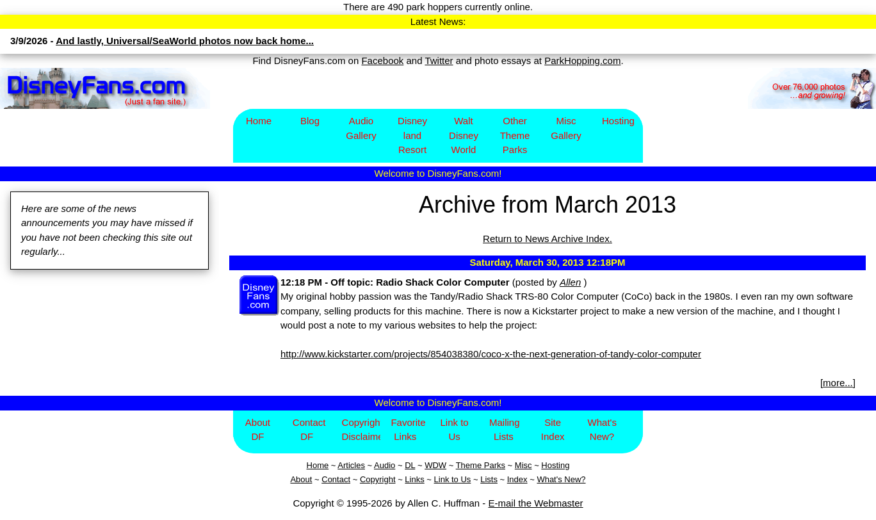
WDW (435, 465)
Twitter (439, 60)
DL (410, 465)
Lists (489, 479)
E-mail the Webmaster (536, 503)
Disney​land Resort (412, 135)
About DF (257, 430)
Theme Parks (480, 465)
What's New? (602, 430)
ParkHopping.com (582, 60)
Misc (523, 465)
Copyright (378, 479)
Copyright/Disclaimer (361, 430)
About (301, 479)
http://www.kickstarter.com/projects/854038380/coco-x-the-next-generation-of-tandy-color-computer (490, 353)
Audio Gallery (361, 128)
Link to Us (454, 430)
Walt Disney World (463, 135)
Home (259, 120)
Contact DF (309, 430)
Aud (381, 465)
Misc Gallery (566, 128)
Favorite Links (408, 430)
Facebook (382, 60)
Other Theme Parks (515, 135)
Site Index (553, 430)
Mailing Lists (504, 430)
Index (517, 479)
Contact (335, 479)
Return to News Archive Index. (547, 238)
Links (414, 479)
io (392, 465)
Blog (310, 120)
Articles (351, 465)
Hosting (618, 120)
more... (838, 382)
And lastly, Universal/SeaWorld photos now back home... (185, 40)
